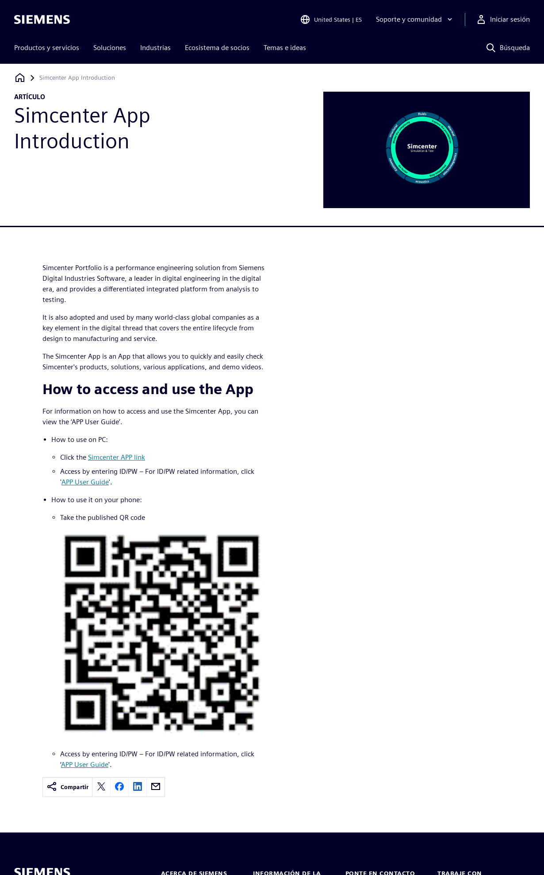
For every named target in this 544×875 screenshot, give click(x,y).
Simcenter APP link (116, 457)
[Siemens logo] (42, 19)
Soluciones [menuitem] (109, 47)
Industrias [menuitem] (155, 47)
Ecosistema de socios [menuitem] (217, 47)
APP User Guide (85, 482)
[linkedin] (137, 787)
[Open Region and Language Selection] (330, 19)
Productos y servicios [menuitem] (46, 47)
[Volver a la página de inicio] (20, 77)
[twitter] (101, 787)
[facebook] (119, 787)
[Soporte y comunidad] (415, 19)
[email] (156, 787)
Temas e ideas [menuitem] (285, 47)
